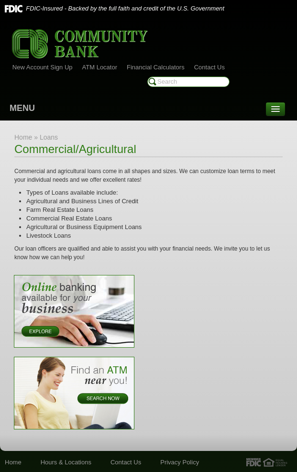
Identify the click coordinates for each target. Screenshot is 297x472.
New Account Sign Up (42, 67)
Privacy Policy (179, 462)
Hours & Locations (66, 462)
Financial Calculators (156, 67)
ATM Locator (99, 67)
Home (13, 462)
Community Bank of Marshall (80, 43)
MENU (22, 108)
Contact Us (209, 67)
